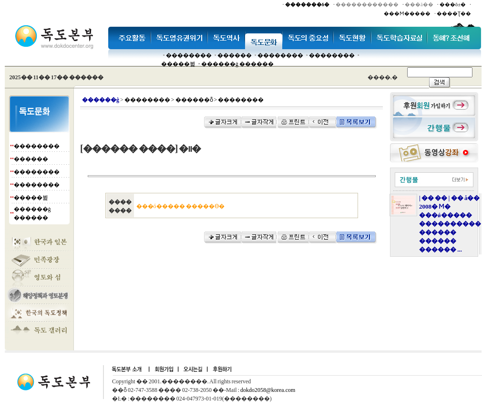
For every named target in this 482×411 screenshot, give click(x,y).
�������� (189, 55)
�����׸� (234, 55)
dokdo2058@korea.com (267, 390)
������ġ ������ (237, 64)
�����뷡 (178, 64)
